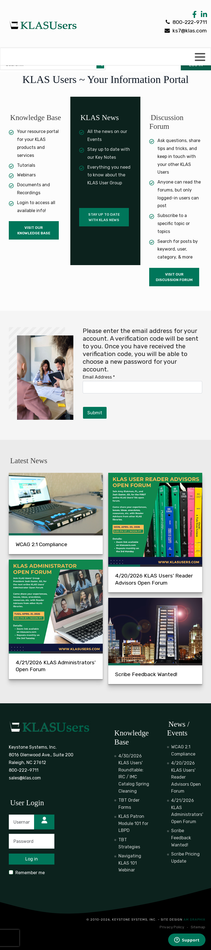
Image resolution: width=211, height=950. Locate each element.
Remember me (30, 872)
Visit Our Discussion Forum (174, 277)
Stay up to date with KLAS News (104, 217)
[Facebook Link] (194, 16)
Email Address (99, 377)
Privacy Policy (172, 927)
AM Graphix (194, 919)
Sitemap (198, 927)
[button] (200, 56)
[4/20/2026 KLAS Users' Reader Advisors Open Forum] (155, 532)
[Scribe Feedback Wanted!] (155, 641)
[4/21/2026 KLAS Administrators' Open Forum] (56, 619)
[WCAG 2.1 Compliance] (56, 513)
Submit (94, 412)
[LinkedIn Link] (203, 16)
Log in (31, 859)
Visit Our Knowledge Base (33, 230)
